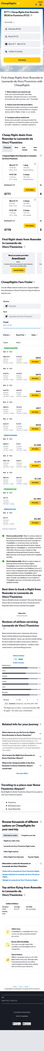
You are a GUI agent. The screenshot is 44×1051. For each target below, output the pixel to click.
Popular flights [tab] (33, 857)
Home (15, 986)
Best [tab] (16, 147)
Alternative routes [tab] (10, 835)
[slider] (41, 328)
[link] (18, 270)
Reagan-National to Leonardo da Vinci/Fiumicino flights (21, 876)
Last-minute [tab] (24, 149)
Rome (26, 986)
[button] (22, 29)
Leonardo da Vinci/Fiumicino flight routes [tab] (19, 846)
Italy (20, 986)
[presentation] (31, 15)
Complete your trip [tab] (28, 835)
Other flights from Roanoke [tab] (14, 857)
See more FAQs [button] (22, 773)
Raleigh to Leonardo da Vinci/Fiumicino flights (20, 880)
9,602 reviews (18, 663)
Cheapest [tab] (7, 147)
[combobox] (10, 22)
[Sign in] (36, 4)
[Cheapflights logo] (8, 3)
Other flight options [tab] (11, 851)
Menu (40, 3)
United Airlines (18, 656)
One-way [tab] (35, 149)
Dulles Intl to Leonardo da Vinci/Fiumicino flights (21, 871)
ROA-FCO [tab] (22, 613)
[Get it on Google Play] (16, 1024)
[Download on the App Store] (27, 1024)
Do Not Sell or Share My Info (22, 1012)
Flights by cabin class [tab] (12, 841)
